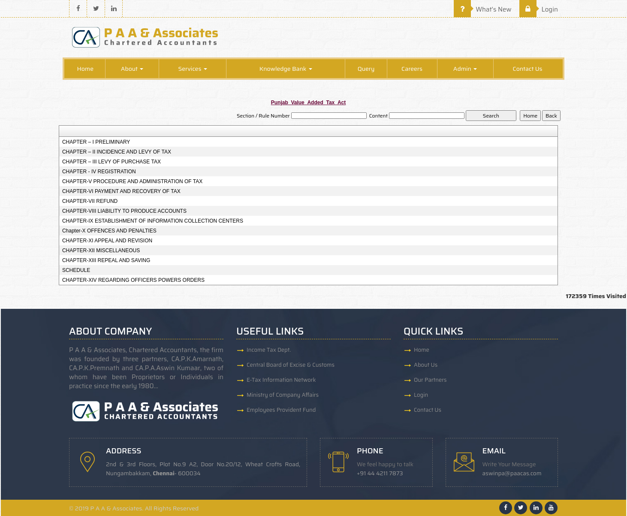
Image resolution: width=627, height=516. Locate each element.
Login (538, 9)
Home (85, 68)
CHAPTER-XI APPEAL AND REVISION (107, 241)
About (132, 68)
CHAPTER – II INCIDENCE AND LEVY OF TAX (116, 152)
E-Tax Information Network (281, 379)
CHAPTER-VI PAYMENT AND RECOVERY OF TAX (121, 191)
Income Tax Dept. (269, 349)
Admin (465, 68)
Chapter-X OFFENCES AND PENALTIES (109, 231)
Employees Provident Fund (281, 409)
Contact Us (528, 68)
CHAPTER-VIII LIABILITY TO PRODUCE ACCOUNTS (124, 211)
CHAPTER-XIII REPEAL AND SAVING (106, 260)
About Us (425, 364)
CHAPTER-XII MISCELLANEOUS (101, 250)
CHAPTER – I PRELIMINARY (96, 142)
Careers (411, 68)
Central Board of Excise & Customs (291, 364)
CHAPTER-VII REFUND (90, 201)
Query (366, 68)
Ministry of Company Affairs (283, 394)
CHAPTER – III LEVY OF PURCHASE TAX (111, 162)
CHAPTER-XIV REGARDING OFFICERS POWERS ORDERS (133, 280)
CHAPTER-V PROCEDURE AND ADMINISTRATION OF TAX (132, 181)
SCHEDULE (76, 270)
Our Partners (430, 379)
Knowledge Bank (285, 68)
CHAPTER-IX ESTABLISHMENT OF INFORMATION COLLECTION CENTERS (152, 221)
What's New (483, 9)
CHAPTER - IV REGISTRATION (99, 172)
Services (192, 68)
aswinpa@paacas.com (512, 473)
